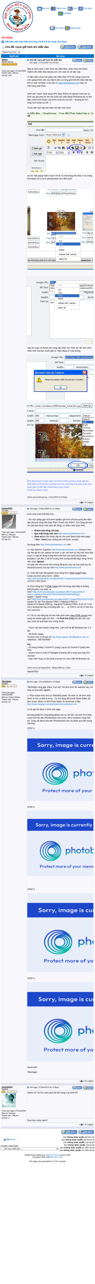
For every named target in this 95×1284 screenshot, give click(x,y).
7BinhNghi (6, 681)
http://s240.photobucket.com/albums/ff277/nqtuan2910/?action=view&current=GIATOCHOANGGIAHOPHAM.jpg (56, 593)
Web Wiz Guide (56, 1157)
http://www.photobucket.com (71, 533)
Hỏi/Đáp (64, 13)
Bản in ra (11, 1139)
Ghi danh (57, 28)
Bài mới (43, 8)
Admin (5, 60)
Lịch (72, 8)
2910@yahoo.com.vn (79, 637)
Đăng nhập (73, 28)
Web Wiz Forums (52, 1155)
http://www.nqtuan (60, 637)
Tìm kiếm (85, 8)
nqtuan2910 (7, 508)
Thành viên (58, 8)
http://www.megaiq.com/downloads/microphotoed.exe (52, 704)
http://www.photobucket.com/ (65, 549)
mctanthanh (7, 1087)
